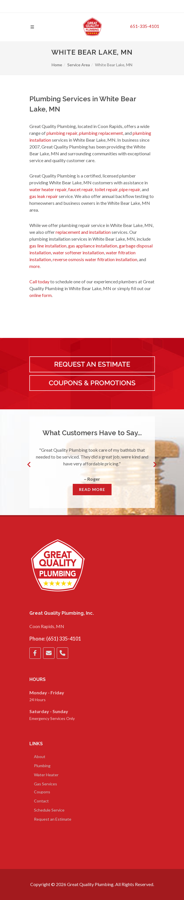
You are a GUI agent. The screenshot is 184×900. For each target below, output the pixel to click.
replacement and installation (83, 232)
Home (57, 64)
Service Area (78, 64)
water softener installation (78, 252)
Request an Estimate (52, 819)
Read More (92, 489)
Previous (30, 464)
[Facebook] (35, 653)
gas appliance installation (92, 245)
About (39, 756)
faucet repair (80, 189)
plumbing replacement (101, 133)
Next (155, 464)
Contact (41, 800)
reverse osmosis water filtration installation (95, 259)
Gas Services (45, 783)
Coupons (42, 791)
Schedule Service (49, 810)
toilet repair (106, 189)
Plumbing (42, 765)
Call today (39, 281)
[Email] (48, 653)
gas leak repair (43, 196)
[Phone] (62, 653)
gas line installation (47, 245)
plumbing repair (61, 133)
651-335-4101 (144, 26)
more (34, 266)
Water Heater (46, 774)
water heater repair (47, 189)
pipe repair (129, 189)
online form (40, 295)
